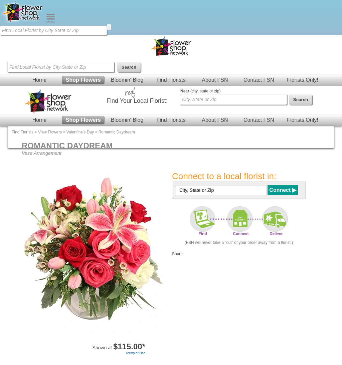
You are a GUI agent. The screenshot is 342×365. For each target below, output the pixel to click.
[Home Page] (23, 22)
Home (39, 80)
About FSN (215, 80)
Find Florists (170, 80)
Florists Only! (302, 80)
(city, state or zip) (200, 91)
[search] (109, 27)
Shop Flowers (83, 80)
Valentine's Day (80, 132)
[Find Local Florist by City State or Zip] (53, 30)
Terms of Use (135, 353)
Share (177, 254)
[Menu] (50, 22)
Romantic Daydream (117, 132)
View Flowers (50, 132)
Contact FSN (258, 80)
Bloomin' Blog (127, 80)
